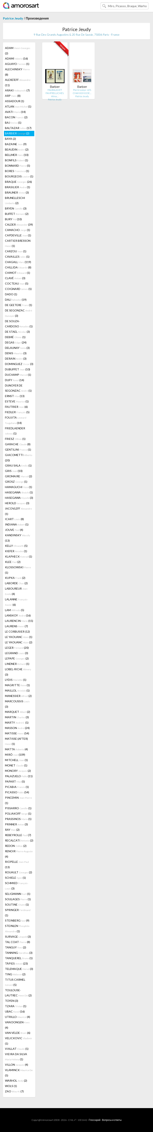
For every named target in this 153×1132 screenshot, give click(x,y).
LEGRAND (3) (16, 653)
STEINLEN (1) (17, 928)
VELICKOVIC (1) (18, 1040)
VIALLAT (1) (16, 1048)
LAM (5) (14, 610)
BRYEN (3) (15, 208)
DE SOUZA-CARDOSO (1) (19, 323)
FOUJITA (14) (15, 420)
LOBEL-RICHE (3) (18, 671)
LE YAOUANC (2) (18, 642)
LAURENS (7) (16, 626)
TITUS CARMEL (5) (15, 982)
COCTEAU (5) (16, 283)
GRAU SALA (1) (18, 465)
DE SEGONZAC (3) (18, 313)
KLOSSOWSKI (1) (18, 570)
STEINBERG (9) (17, 920)
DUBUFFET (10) (17, 369)
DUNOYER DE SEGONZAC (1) (18, 388)
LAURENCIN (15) (19, 620)
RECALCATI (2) (19, 840)
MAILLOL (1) (17, 690)
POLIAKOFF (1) (18, 813)
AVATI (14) (15, 111)
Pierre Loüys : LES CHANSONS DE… (82, 91)
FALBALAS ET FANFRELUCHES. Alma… (55, 93)
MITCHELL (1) (16, 760)
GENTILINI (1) (18, 449)
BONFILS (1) (16, 160)
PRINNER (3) (16, 824)
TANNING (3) (18, 952)
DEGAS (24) (15, 342)
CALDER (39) (19, 224)
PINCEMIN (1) (18, 800)
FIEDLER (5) (17, 412)
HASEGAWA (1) (19, 492)
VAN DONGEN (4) (17, 1024)
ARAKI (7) (17, 90)
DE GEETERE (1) (18, 305)
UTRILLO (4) (17, 1017)
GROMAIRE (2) (18, 476)
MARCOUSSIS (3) (17, 704)
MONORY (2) (18, 770)
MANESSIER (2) (18, 696)
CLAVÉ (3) (15, 278)
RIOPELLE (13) (17, 864)
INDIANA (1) (16, 524)
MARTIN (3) (17, 717)
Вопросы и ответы (112, 1119)
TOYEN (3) (11, 1000)
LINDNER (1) (17, 663)
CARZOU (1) (15, 251)
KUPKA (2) (15, 577)
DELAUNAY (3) (17, 347)
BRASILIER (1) (17, 187)
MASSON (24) (17, 728)
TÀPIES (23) (16, 963)
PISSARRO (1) (18, 808)
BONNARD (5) (17, 165)
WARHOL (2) (16, 1080)
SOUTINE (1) (17, 904)
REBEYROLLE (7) (18, 835)
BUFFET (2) (16, 213)
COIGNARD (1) (18, 289)
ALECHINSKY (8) (17, 72)
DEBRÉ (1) (15, 337)
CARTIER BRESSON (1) (17, 243)
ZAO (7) (14, 1091)
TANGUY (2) (15, 947)
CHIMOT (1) (17, 272)
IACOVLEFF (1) (18, 511)
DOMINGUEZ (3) (19, 364)
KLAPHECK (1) (18, 556)
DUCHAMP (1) (18, 374)
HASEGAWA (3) (19, 497)
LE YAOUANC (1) (18, 637)
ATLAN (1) (18, 106)
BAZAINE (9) (15, 144)
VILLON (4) (16, 1064)
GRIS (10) (14, 471)
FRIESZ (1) (15, 438)
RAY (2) (12, 829)
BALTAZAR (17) (18, 128)
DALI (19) (15, 299)
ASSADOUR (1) (14, 101)
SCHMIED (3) (16, 885)
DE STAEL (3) (17, 331)
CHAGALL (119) (18, 262)
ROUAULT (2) (18, 872)
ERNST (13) (15, 396)
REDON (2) (15, 845)
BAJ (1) (13, 122)
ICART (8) (14, 519)
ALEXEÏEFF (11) (17, 82)
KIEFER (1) (16, 551)
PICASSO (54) (17, 792)
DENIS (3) (15, 353)
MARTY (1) (16, 722)
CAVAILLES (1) (17, 256)
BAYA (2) (10, 138)
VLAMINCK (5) (19, 1072)
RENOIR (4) (19, 853)
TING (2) (15, 974)
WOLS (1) (11, 1086)
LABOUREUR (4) (16, 591)
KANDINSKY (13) (17, 537)
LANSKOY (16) (18, 615)
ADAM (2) (17, 50)
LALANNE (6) (16, 602)
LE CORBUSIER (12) (17, 631)
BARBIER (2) (17, 133)
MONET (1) (16, 765)
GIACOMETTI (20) (18, 457)
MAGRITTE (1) (17, 685)
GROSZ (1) (16, 481)
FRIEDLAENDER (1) (15, 431)
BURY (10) (13, 219)
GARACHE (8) (17, 444)
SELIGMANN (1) (17, 893)
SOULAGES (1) (18, 899)
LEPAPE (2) (17, 658)
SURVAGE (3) (18, 936)
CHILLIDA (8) (18, 267)
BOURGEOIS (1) (19, 176)
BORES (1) (17, 171)
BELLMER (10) (16, 155)
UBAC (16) (15, 1011)
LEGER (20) (17, 647)
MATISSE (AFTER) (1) (16, 741)
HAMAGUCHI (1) (18, 487)
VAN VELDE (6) (17, 1032)
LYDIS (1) (15, 679)
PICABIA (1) (17, 787)
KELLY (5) (16, 545)
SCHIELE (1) (15, 877)
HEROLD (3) (17, 503)
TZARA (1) (15, 1006)
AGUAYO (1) (17, 64)
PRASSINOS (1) (18, 819)
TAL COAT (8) (17, 942)
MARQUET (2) (17, 711)
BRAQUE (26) (18, 181)
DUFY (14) (14, 380)
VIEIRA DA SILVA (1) (16, 1056)
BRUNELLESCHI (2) (15, 200)
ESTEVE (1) (17, 401)
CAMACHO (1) (17, 230)
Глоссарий (94, 1119)
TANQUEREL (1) (19, 958)
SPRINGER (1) (17, 912)
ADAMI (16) (16, 58)
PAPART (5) (15, 781)
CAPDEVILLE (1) (18, 235)
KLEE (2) (13, 562)
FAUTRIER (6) (16, 406)
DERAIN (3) (15, 358)
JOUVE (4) (14, 529)
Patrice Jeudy (13, 18)
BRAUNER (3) (17, 192)
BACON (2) (16, 117)
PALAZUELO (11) (19, 776)
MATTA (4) (16, 749)
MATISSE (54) (17, 733)
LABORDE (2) (16, 583)
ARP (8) (13, 95)
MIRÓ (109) (15, 754)
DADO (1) (11, 294)
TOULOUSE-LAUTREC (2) (18, 992)
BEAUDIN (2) (16, 149)
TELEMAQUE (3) (19, 969)
